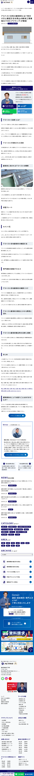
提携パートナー (5, 729)
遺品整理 (21, 712)
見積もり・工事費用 (21, 532)
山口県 (25, 749)
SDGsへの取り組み (6, 722)
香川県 (20, 751)
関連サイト (21, 757)
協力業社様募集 (5, 726)
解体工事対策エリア (24, 739)
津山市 (20, 745)
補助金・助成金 (18, 529)
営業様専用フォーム (6, 749)
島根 (27, 543)
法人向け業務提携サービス (8, 735)
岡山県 (20, 742)
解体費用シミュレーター (7, 743)
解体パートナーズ (23, 759)
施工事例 (4, 534)
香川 (13, 545)
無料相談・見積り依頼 (7, 742)
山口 (18, 543)
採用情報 (4, 724)
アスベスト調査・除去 (7, 529)
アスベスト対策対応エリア (8, 758)
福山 (8, 545)
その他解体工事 (22, 706)
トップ (2, 696)
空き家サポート (22, 708)
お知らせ (11, 534)
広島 (3, 545)
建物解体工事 (12, 527)
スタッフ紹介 (5, 731)
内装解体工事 (22, 701)
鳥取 (18, 545)
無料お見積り (4, 703)
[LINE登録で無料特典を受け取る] (17, 635)
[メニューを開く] (32, 2)
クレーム (12, 532)
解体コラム (21, 720)
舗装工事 (4, 527)
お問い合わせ (5, 739)
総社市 (20, 743)
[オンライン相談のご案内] (17, 647)
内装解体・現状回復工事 (24, 527)
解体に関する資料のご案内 (8, 733)
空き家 (26, 529)
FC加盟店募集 (5, 728)
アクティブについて (7, 718)
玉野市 (25, 743)
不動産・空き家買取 (23, 714)
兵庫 (8, 543)
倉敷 (3, 543)
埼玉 (13, 543)
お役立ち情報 (22, 718)
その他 (17, 534)
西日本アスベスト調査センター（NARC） (24, 764)
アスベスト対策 (22, 702)
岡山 (22, 543)
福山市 (20, 747)
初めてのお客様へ (5, 698)
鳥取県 (25, 747)
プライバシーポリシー (6, 751)
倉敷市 (25, 742)
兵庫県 (25, 751)
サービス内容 (22, 696)
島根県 (20, 749)
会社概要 (4, 720)
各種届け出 (5, 532)
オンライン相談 (5, 747)
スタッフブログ (22, 722)
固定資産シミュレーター (7, 745)
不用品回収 (21, 710)
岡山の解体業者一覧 (23, 724)
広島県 (25, 745)
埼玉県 (20, 753)
